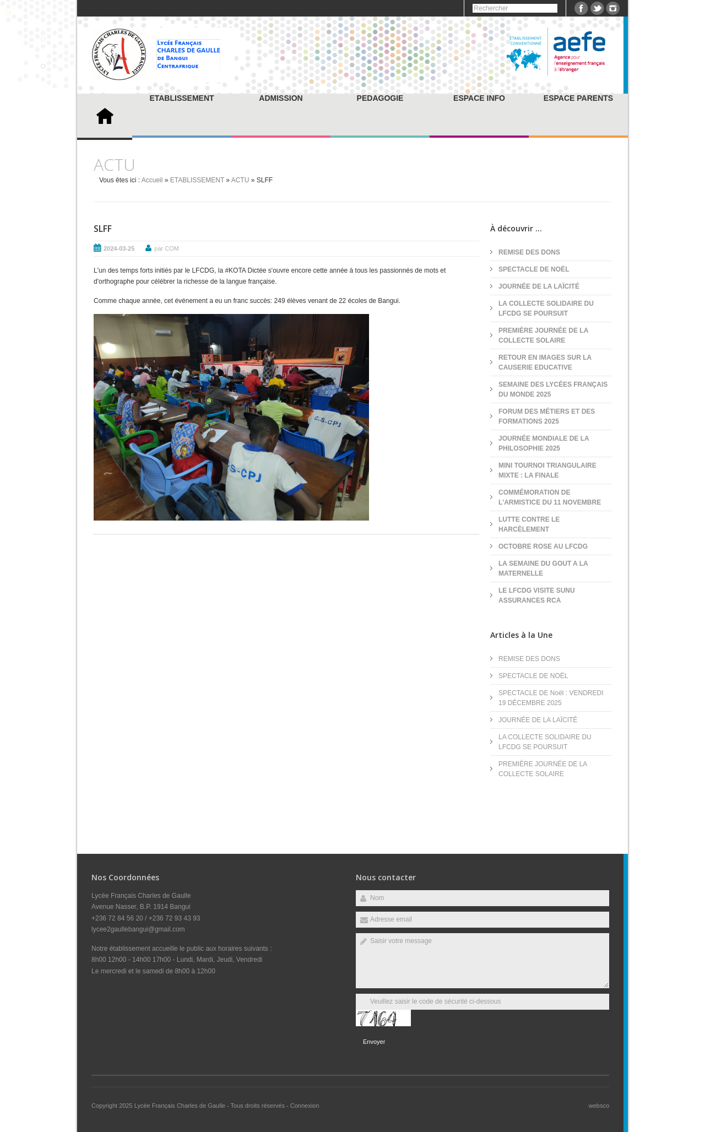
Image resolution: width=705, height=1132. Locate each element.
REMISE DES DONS (529, 252)
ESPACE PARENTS (578, 98)
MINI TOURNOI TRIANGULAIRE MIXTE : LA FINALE (547, 470)
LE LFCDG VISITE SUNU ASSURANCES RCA (536, 595)
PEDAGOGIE (380, 98)
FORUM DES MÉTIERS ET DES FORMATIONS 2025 (546, 416)
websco (599, 1105)
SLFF (103, 229)
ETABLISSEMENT (181, 98)
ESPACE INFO (479, 98)
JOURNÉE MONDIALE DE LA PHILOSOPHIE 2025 (543, 443)
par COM (166, 248)
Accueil (152, 180)
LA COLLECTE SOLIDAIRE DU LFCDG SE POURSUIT (546, 308)
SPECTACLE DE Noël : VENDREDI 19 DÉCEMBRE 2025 (551, 698)
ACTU (240, 180)
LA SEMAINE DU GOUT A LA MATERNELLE (543, 568)
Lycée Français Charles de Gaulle (180, 1105)
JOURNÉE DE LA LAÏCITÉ (538, 286)
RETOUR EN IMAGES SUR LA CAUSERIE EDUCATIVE (545, 362)
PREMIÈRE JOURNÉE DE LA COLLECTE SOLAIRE (543, 335)
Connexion (304, 1105)
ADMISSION (280, 98)
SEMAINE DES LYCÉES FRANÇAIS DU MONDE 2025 (553, 389)
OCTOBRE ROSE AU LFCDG (543, 546)
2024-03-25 (119, 248)
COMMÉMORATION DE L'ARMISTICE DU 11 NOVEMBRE (549, 497)
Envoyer (374, 1041)
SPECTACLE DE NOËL (533, 269)
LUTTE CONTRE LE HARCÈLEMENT (529, 524)
